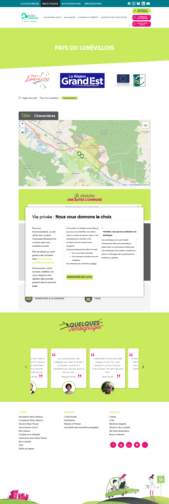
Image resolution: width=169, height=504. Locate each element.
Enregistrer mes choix (79, 277)
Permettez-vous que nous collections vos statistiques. (119, 233)
